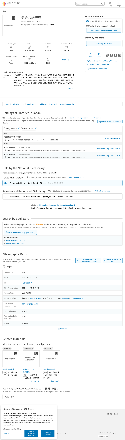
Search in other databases (97, 69)
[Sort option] (12, 128)
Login (119, 4)
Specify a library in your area (110, 121)
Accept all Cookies (47, 434)
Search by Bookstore (103, 43)
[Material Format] (29, 128)
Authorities (78, 298)
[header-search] (90, 4)
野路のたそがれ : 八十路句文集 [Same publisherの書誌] (31, 370)
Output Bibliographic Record (98, 64)
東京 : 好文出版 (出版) (30, 304)
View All (65, 59)
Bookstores (31, 104)
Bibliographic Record (48, 104)
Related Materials (67, 104)
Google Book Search (15, 243)
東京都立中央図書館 (113, 138)
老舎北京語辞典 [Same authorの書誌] (8, 369)
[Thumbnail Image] (11, 358)
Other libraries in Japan (14, 104)
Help (110, 4)
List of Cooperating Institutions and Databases (85, 118)
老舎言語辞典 (27, 282)
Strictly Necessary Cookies (31, 434)
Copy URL (99, 55)
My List (90, 55)
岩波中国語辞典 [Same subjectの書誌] (49, 369)
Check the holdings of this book (108, 148)
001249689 (64, 298)
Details (6, 434)
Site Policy (63, 433)
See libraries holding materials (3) (103, 30)
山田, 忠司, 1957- (36, 298)
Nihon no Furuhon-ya (15, 240)
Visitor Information (77, 177)
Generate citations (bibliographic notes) (102, 61)
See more (35, 381)
